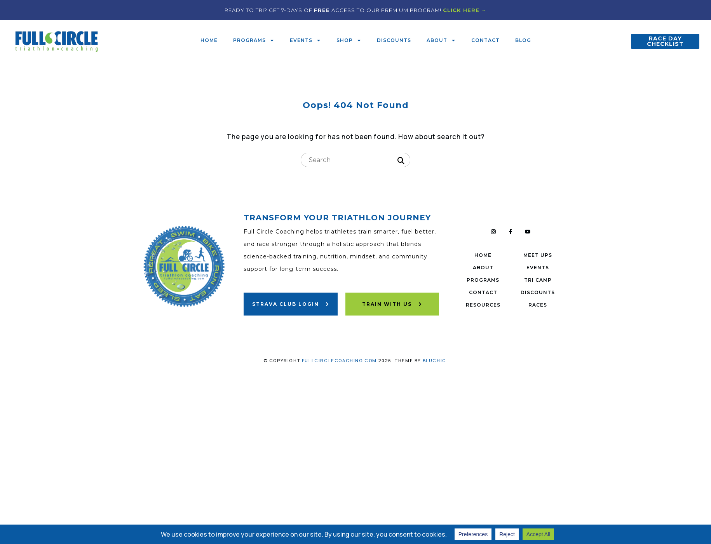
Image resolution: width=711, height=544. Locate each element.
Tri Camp (538, 280)
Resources (483, 305)
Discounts (394, 40)
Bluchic (434, 360)
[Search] (401, 161)
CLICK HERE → (465, 10)
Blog (523, 40)
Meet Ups (537, 255)
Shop (348, 40)
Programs (253, 40)
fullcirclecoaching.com (339, 360)
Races (537, 305)
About (441, 40)
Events (305, 40)
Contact (485, 40)
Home (209, 40)
